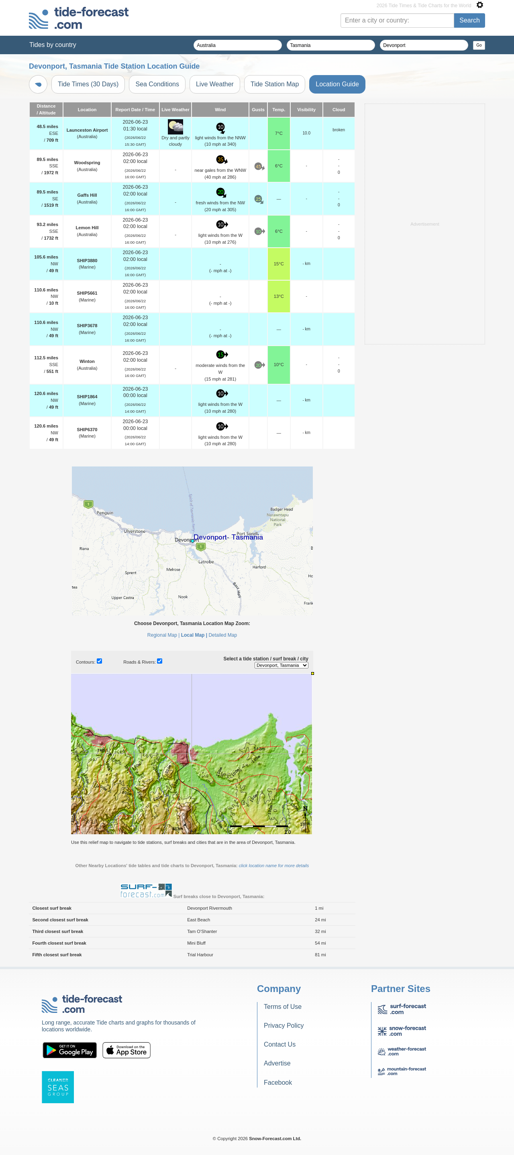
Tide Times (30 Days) (88, 84)
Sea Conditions (157, 84)
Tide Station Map (275, 84)
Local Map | (194, 635)
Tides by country (52, 44)
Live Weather (215, 84)
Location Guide (337, 84)
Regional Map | (163, 635)
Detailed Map (222, 635)
